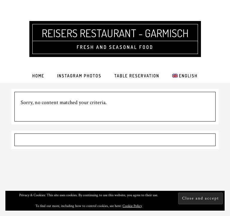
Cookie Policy (132, 206)
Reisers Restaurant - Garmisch (115, 33)
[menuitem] (184, 76)
